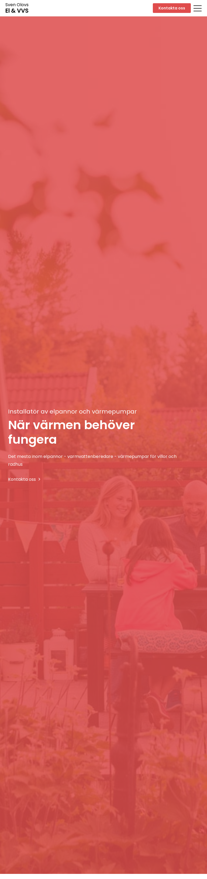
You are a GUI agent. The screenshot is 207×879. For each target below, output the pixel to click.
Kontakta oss (171, 8)
